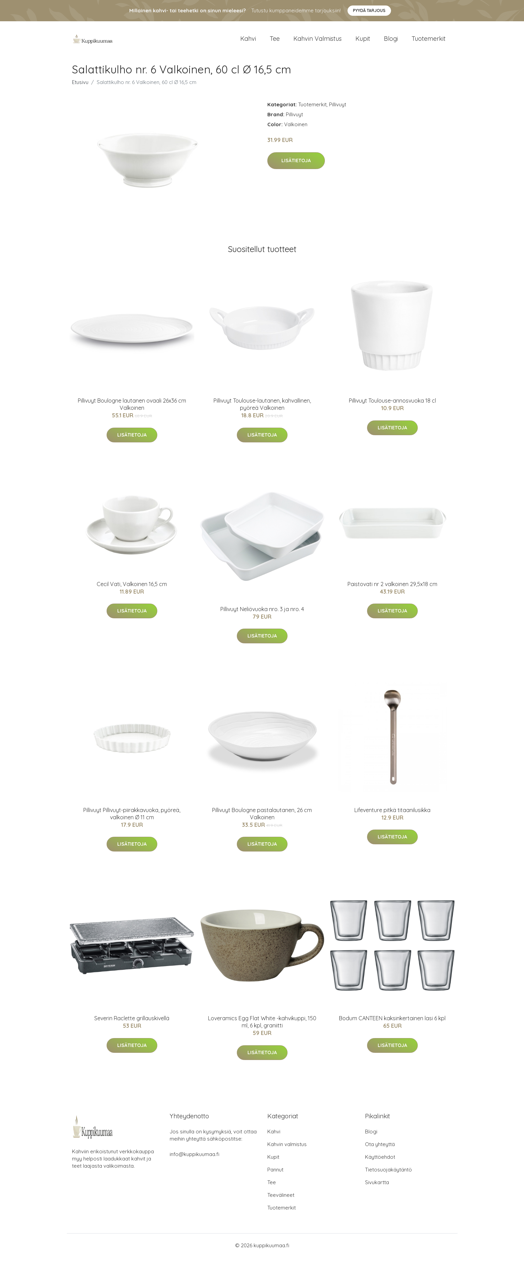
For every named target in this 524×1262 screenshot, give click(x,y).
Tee (275, 41)
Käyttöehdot (380, 1161)
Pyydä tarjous (369, 10)
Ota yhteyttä (380, 1149)
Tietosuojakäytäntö (388, 1174)
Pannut (275, 1174)
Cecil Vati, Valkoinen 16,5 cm (132, 588)
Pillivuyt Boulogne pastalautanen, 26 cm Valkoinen (262, 818)
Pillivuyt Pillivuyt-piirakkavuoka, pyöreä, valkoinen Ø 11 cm (131, 818)
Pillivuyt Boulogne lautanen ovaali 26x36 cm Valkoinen (132, 409)
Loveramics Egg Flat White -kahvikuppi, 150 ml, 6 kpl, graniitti (262, 1027)
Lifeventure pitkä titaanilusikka (392, 814)
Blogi (391, 41)
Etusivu (80, 87)
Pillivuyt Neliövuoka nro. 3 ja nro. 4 (262, 613)
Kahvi (248, 41)
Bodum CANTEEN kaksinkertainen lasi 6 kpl (392, 1023)
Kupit (362, 41)
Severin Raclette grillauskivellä (131, 1023)
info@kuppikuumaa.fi (194, 1159)
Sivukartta (377, 1187)
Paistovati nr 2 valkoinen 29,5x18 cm (392, 588)
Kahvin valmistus (317, 41)
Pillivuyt (337, 109)
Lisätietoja (296, 165)
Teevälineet (280, 1199)
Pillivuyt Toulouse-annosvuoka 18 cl (392, 405)
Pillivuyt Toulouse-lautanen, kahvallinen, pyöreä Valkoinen (262, 409)
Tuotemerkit (429, 41)
